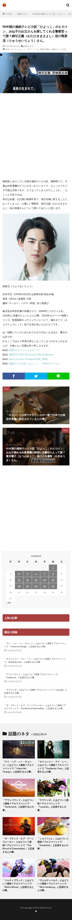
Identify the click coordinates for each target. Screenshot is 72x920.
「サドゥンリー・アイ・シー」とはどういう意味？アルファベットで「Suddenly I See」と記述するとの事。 (35, 660)
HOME (8, 14)
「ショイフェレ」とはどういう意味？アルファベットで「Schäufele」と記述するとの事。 (53, 843)
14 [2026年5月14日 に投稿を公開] (44, 580)
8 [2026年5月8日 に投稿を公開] (53, 573)
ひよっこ (21, 49)
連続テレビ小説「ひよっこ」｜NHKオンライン (34, 363)
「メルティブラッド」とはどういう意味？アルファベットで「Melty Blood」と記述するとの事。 (18, 885)
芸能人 (48, 49)
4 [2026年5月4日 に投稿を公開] (19, 573)
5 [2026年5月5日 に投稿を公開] (27, 573)
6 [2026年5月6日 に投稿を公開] (36, 573)
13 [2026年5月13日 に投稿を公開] (36, 580)
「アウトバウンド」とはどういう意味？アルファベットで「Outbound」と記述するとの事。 (31, 676)
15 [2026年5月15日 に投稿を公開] (53, 580)
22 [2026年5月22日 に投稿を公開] (53, 586)
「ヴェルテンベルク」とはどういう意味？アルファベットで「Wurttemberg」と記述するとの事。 (53, 885)
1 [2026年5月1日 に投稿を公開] (53, 567)
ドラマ (13, 49)
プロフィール (33, 49)
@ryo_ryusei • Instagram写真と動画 (28, 358)
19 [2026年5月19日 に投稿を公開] (27, 586)
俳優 (42, 49)
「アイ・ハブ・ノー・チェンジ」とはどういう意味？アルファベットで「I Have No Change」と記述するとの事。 (35, 645)
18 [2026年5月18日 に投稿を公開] (19, 586)
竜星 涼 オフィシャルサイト (24, 350)
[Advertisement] (36, 136)
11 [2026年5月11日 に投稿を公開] (19, 580)
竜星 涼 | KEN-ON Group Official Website (31, 354)
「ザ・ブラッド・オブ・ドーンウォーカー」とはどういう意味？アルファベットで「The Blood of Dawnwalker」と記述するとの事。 (35, 707)
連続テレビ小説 (59, 49)
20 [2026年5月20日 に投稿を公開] (36, 586)
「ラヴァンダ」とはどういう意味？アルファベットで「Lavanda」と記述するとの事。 (35, 691)
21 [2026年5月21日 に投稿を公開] (44, 586)
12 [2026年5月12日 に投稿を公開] (27, 580)
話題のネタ (22, 14)
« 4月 (8, 602)
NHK (7, 49)
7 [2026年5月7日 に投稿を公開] (44, 573)
